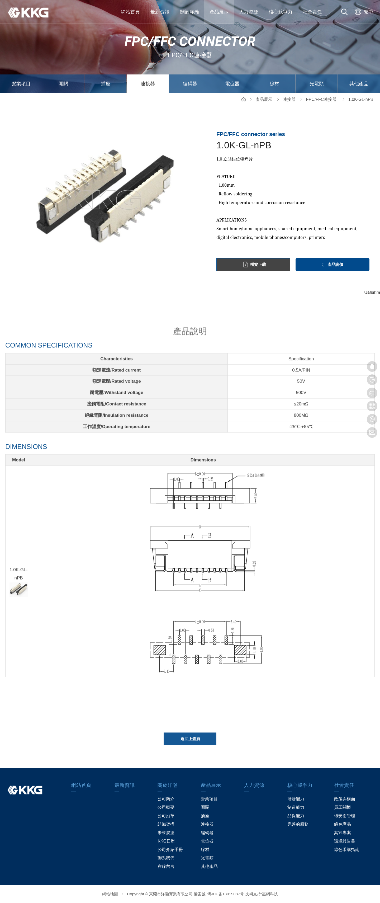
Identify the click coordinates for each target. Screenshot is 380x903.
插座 (105, 83)
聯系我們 (166, 858)
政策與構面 (344, 799)
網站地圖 (110, 894)
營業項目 (21, 83)
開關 (63, 83)
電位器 (232, 83)
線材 (274, 83)
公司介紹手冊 (170, 849)
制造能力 (295, 807)
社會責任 (312, 12)
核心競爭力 (280, 12)
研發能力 (295, 799)
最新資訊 (159, 12)
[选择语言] (363, 11)
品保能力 (295, 815)
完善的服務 (297, 824)
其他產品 (358, 83)
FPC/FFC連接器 (321, 99)
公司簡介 (166, 799)
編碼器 (190, 83)
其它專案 (342, 832)
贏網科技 (270, 894)
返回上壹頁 (190, 741)
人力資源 (248, 12)
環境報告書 (344, 841)
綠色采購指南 (346, 849)
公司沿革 (166, 815)
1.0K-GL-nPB (360, 99)
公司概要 (166, 807)
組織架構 (166, 824)
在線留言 (166, 866)
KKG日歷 (166, 841)
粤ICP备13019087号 (226, 894)
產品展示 (219, 12)
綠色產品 (342, 824)
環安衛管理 (344, 815)
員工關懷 (342, 807)
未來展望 (166, 832)
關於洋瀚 (189, 12)
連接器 (148, 83)
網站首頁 (130, 12)
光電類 (317, 83)
